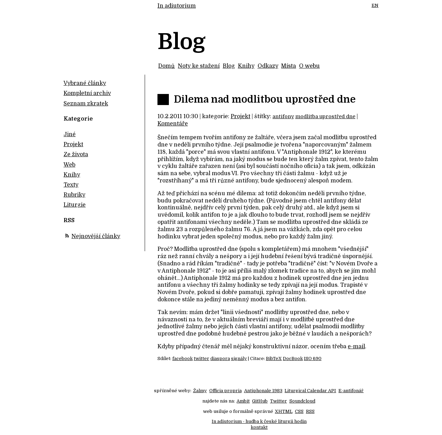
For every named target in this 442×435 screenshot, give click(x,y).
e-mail (356, 346)
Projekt (240, 116)
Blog (229, 66)
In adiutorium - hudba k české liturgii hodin (259, 421)
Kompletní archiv (87, 93)
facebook (182, 358)
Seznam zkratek (86, 104)
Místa (288, 66)
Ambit (243, 401)
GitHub (260, 401)
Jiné (70, 134)
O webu (309, 66)
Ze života (76, 154)
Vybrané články (85, 83)
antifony (283, 116)
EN (375, 5)
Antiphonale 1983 (263, 390)
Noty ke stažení (199, 66)
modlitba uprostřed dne (325, 116)
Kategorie (78, 119)
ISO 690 (312, 358)
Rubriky (74, 195)
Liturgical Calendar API (310, 390)
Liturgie (75, 205)
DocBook (293, 358)
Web (69, 165)
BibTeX (274, 358)
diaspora (220, 358)
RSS (310, 411)
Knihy (246, 66)
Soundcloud (302, 401)
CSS (299, 411)
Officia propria (225, 390)
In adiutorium (176, 6)
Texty (71, 185)
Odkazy (268, 66)
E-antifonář (351, 390)
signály (239, 358)
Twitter (278, 401)
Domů (166, 66)
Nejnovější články (95, 236)
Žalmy (200, 390)
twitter (201, 358)
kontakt (259, 427)
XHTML (283, 411)
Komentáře (172, 124)
